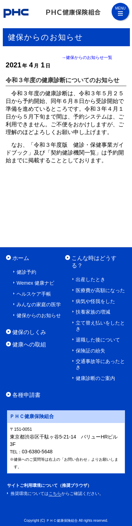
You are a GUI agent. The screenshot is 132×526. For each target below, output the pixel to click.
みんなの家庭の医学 (39, 304)
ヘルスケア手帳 (34, 294)
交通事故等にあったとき (100, 364)
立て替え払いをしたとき (100, 326)
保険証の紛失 (90, 350)
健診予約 (26, 272)
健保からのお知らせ (39, 315)
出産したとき (90, 279)
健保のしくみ (29, 332)
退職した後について (98, 340)
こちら (55, 493)
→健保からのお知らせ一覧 (87, 57)
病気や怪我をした (95, 301)
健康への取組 (29, 344)
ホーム (20, 258)
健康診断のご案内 (95, 378)
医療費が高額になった (100, 290)
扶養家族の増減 (93, 312)
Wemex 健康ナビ (35, 283)
